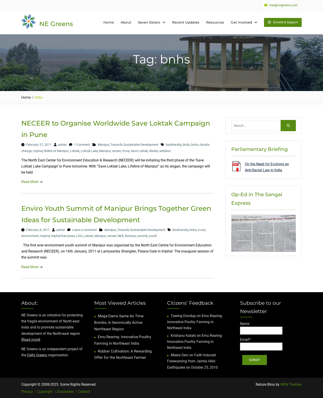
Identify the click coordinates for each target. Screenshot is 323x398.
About (126, 22)
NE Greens (56, 24)
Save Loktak (139, 151)
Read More (29, 182)
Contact (84, 392)
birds (186, 144)
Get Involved (241, 22)
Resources (215, 22)
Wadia (153, 151)
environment (30, 236)
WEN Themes (291, 384)
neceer (116, 151)
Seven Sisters (149, 22)
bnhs (194, 144)
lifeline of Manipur (56, 151)
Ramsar (130, 236)
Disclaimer (65, 392)
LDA (79, 236)
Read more (30, 339)
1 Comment (82, 144)
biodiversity (173, 144)
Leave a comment (84, 230)
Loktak (74, 151)
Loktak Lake (89, 151)
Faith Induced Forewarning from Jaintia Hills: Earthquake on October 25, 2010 (192, 361)
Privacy (27, 392)
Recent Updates (185, 22)
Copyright (44, 392)
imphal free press (63, 236)
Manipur (103, 144)
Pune (125, 151)
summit (142, 236)
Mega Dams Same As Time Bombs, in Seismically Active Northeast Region (119, 322)
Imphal (38, 151)
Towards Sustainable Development (135, 144)
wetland (164, 151)
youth (153, 236)
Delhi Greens (37, 355)
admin (62, 144)
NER (121, 236)
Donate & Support (283, 22)
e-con (201, 230)
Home (108, 22)
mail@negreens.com (283, 5)
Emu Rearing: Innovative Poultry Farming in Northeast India (195, 322)
